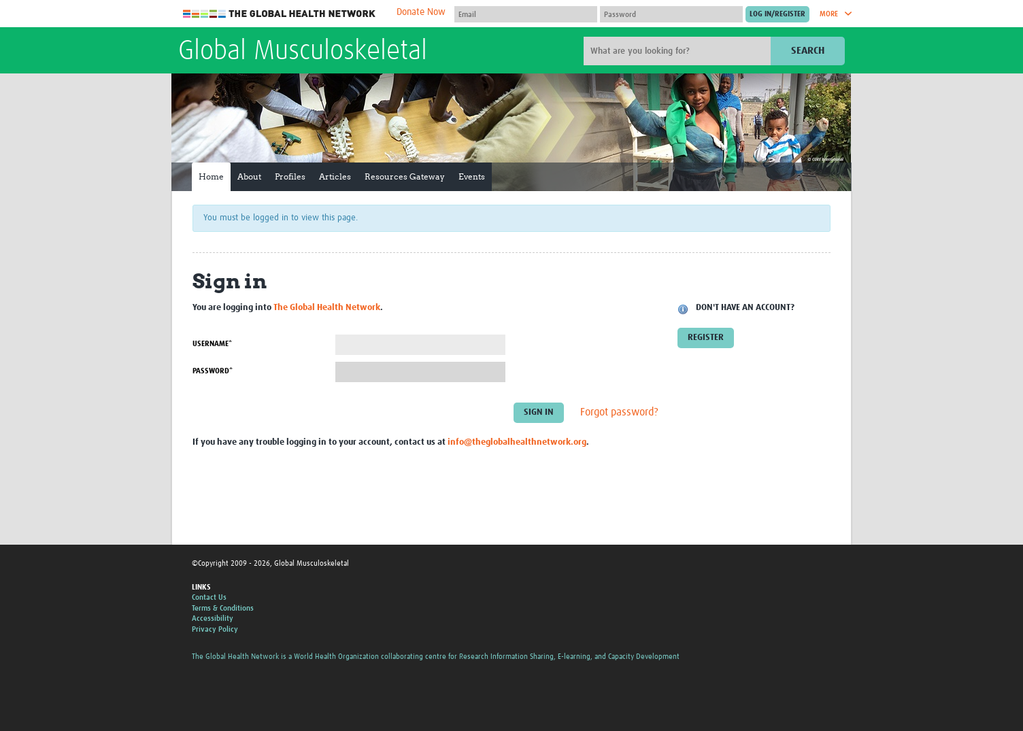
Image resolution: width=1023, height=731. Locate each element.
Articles (335, 176)
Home (211, 176)
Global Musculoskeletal (302, 51)
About (249, 176)
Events (471, 176)
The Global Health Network (280, 14)
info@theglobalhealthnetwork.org (517, 442)
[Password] (671, 14)
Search (807, 51)
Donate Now (421, 12)
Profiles (290, 176)
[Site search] (679, 51)
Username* (212, 343)
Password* (212, 371)
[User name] (525, 14)
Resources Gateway (405, 176)
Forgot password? (619, 412)
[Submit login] (777, 14)
